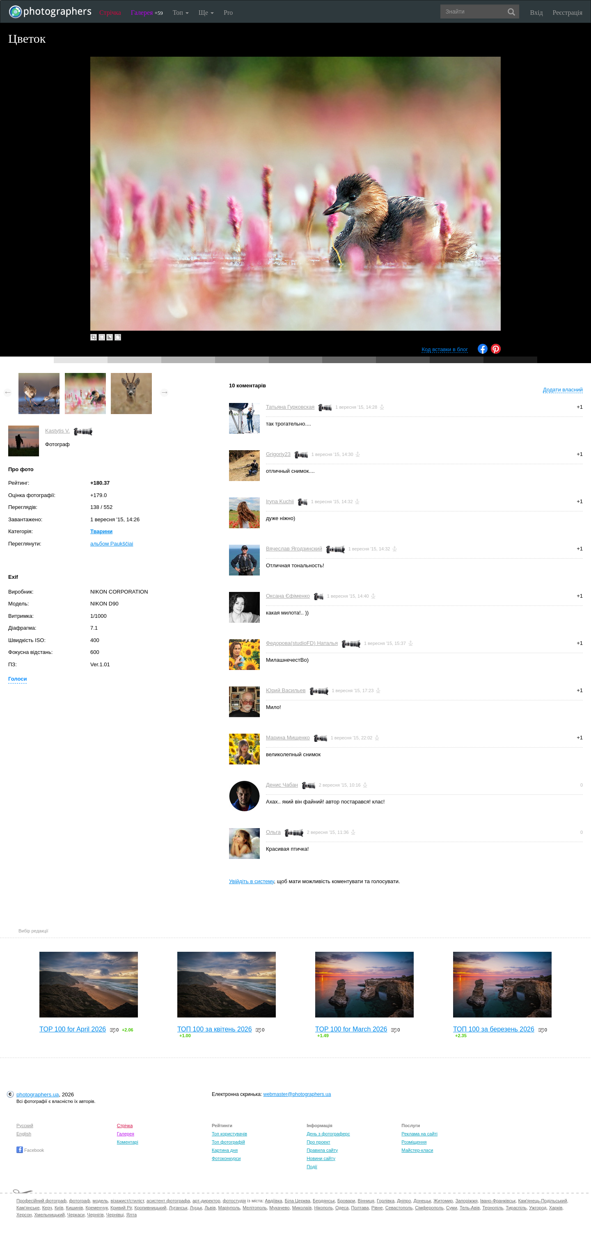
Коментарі (127, 1141)
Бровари (346, 1200)
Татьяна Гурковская (290, 407)
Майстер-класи (417, 1150)
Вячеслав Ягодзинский (294, 549)
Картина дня (225, 1150)
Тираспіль (516, 1207)
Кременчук (97, 1207)
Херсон (24, 1214)
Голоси (17, 679)
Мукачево (279, 1207)
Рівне (377, 1207)
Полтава (360, 1207)
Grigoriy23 (278, 454)
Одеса (341, 1207)
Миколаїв (302, 1207)
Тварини (101, 531)
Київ (59, 1207)
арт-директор (206, 1200)
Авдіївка (273, 1200)
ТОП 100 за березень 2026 (493, 1029)
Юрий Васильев (286, 690)
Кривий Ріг (121, 1207)
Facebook (30, 1150)
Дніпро (404, 1200)
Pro (228, 12)
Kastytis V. (57, 431)
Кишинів (74, 1207)
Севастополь (398, 1207)
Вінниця (366, 1200)
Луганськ (178, 1207)
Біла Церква (297, 1200)
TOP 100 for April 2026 (72, 1029)
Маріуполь (229, 1207)
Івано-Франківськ (497, 1200)
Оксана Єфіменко (288, 596)
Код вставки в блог (444, 349)
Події (312, 1166)
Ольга (273, 832)
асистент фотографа (168, 1200)
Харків (556, 1207)
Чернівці (115, 1214)
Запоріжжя (467, 1200)
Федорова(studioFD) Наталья (302, 643)
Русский (24, 1125)
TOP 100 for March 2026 (351, 1029)
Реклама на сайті (419, 1133)
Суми (451, 1207)
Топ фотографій (228, 1141)
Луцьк (196, 1207)
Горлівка (385, 1200)
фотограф (79, 1200)
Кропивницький (151, 1207)
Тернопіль (492, 1207)
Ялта (131, 1214)
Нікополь (323, 1207)
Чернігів (95, 1214)
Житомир (443, 1200)
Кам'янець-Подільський (542, 1200)
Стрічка (110, 12)
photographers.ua (37, 1094)
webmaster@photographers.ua (297, 1094)
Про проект (318, 1141)
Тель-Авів (470, 1207)
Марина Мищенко (288, 737)
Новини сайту (321, 1158)
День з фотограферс (328, 1133)
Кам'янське (28, 1207)
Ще (206, 12)
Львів (209, 1207)
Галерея (147, 12)
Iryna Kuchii (280, 501)
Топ (181, 12)
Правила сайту (322, 1150)
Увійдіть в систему (251, 881)
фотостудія (234, 1200)
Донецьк (422, 1200)
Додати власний (563, 390)
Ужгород (537, 1207)
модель (100, 1200)
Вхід (536, 12)
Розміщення (413, 1141)
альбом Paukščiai (111, 544)
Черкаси (76, 1214)
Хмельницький (49, 1214)
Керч (47, 1207)
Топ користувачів (229, 1133)
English (23, 1133)
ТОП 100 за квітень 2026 (214, 1029)
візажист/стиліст (127, 1200)
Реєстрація (567, 12)
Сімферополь (429, 1207)
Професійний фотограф (41, 1200)
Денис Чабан (282, 785)
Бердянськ (324, 1200)
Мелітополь (255, 1207)
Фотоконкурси (226, 1158)
